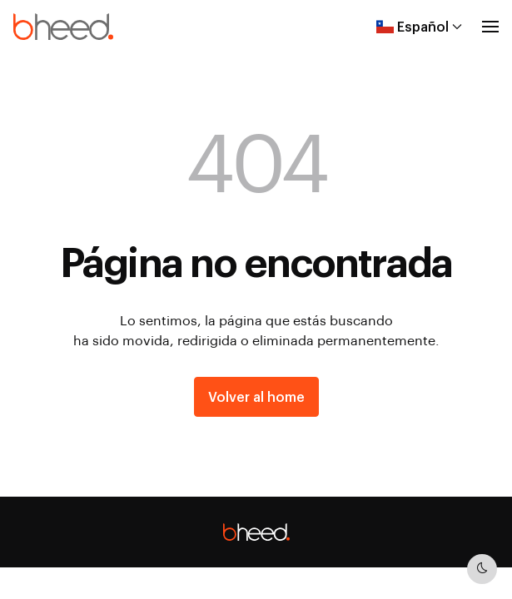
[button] (490, 26)
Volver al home (256, 396)
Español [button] (419, 26)
